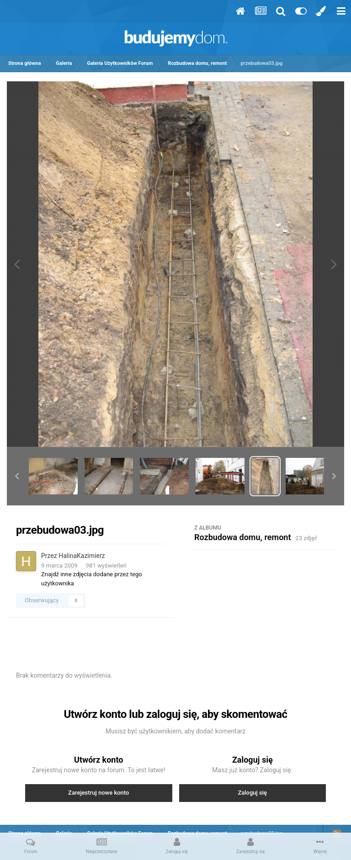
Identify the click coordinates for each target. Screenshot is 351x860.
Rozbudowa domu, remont (242, 537)
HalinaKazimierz (81, 555)
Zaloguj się (252, 792)
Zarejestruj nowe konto (98, 792)
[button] (17, 476)
